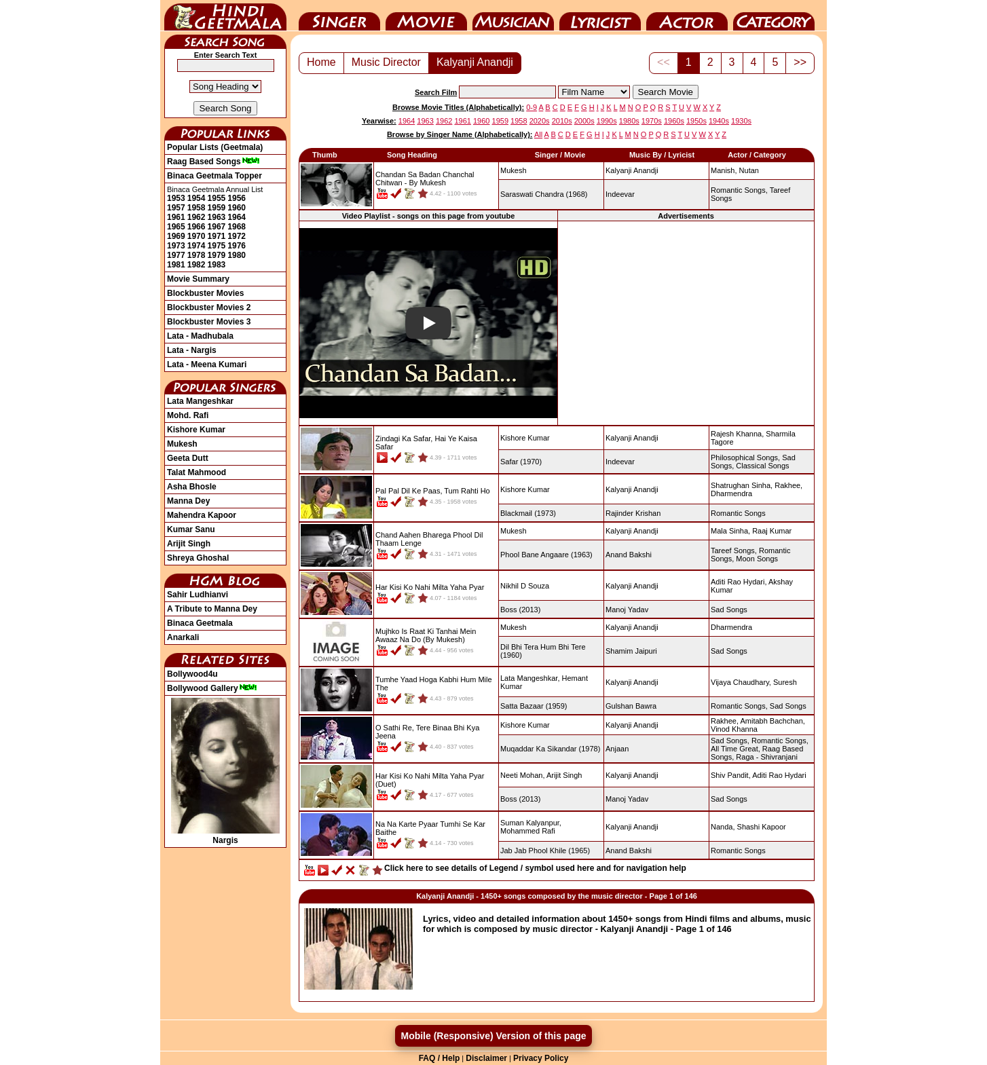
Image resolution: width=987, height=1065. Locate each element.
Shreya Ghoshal (198, 558)
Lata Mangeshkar (200, 401)
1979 (217, 255)
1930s (741, 121)
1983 (217, 264)
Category (774, 15)
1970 (196, 236)
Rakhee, (788, 485)
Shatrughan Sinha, (741, 485)
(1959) (533, 706)
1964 (236, 217)
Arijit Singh (188, 543)
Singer (339, 15)
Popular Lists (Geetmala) (215, 147)
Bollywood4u (192, 674)
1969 (176, 236)
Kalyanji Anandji (474, 62)
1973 (176, 245)
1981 (176, 264)
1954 (196, 198)
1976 (236, 245)
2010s (562, 121)
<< (663, 62)
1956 (236, 198)
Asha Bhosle (192, 486)
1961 (176, 217)
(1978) (550, 749)
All (538, 134)
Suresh (785, 682)
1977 (176, 255)
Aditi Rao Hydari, (739, 582)
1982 (196, 264)
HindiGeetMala (225, 15)
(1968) (543, 194)
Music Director (513, 15)
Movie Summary (198, 279)
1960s (674, 121)
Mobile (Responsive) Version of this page (493, 1035)
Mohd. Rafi (187, 415)
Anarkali (183, 637)
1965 (176, 226)
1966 (196, 226)
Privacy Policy (540, 1058)
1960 (236, 207)
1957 (176, 207)
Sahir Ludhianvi (197, 594)
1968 (236, 226)
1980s (629, 121)
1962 (196, 217)
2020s (539, 121)
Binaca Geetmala (200, 623)
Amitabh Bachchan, (772, 721)
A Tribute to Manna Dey (212, 609)
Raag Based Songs (213, 161)
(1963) (546, 554)
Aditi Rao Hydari (779, 775)
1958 (196, 207)
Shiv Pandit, (731, 775)
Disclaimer (486, 1058)
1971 (217, 236)
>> (800, 62)
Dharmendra (731, 493)
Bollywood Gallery (212, 688)
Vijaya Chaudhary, (741, 682)
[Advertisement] (686, 322)
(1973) (528, 513)
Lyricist (600, 15)
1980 (236, 255)
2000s (584, 121)
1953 (176, 198)
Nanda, (722, 827)
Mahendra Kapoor (201, 515)
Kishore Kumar (196, 429)
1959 (217, 207)
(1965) (545, 850)
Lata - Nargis (192, 350)
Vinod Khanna (734, 729)
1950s (696, 121)
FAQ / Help (439, 1058)
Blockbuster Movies (205, 293)
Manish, (724, 170)
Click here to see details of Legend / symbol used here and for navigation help (535, 868)
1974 (196, 245)
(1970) (521, 461)
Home (321, 62)
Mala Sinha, (730, 531)
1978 (196, 255)
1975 (217, 245)
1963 (217, 217)
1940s (719, 121)
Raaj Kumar (772, 531)
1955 (217, 198)
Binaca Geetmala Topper (214, 176)
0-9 (531, 107)
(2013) (520, 609)
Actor (687, 15)
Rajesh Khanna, (737, 434)
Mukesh (182, 444)
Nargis (225, 835)
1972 (236, 236)
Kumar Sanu (191, 529)
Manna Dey (188, 501)
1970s (651, 121)
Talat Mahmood (196, 472)
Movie (426, 15)
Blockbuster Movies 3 (208, 321)
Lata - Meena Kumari (206, 364)
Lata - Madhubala (200, 336)
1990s (607, 121)
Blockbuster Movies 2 (208, 307)
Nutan (749, 170)
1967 (217, 226)
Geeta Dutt (187, 458)
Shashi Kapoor (761, 827)
